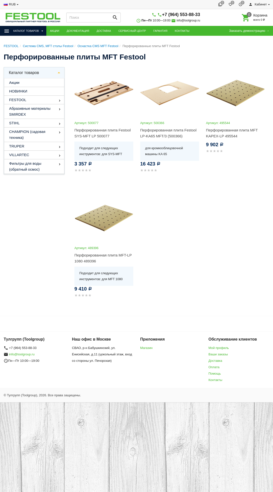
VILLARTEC (19, 155)
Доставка (215, 361)
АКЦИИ (54, 30)
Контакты (215, 380)
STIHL (14, 123)
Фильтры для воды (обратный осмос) (25, 166)
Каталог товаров (24, 73)
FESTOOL (17, 100)
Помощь (214, 373)
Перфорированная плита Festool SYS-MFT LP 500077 (102, 133)
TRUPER (16, 146)
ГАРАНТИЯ (160, 30)
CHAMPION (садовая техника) (27, 134)
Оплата (214, 367)
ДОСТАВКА (104, 30)
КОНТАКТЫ (182, 30)
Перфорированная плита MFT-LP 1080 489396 (103, 258)
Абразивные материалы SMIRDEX (30, 111)
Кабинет (258, 4)
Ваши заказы (218, 354)
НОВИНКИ (18, 91)
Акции (14, 82)
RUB (12, 4)
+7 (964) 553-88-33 (181, 14)
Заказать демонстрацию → (249, 31)
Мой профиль (218, 348)
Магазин (146, 348)
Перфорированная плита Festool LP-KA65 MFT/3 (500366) (168, 133)
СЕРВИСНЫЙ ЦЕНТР (132, 30)
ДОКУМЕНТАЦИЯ (78, 30)
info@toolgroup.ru (188, 20)
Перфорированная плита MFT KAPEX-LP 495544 (232, 133)
